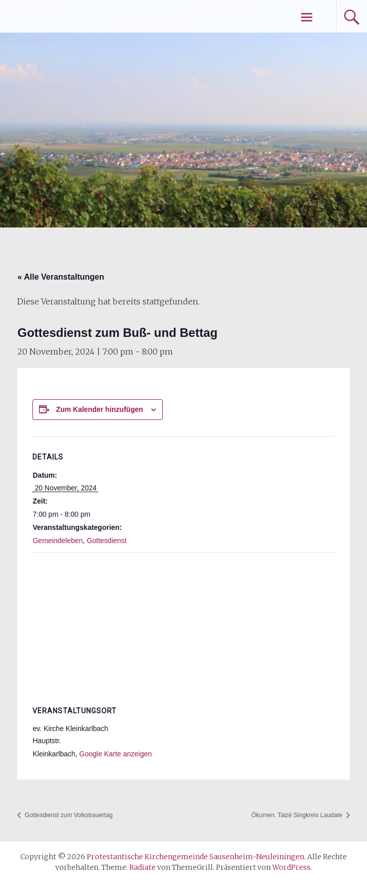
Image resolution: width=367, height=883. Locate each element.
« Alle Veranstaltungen (60, 277)
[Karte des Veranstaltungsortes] (183, 626)
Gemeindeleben (57, 540)
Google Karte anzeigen (115, 754)
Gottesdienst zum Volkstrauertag (68, 815)
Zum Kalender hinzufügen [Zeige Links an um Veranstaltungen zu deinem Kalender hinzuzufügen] (99, 409)
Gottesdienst (107, 540)
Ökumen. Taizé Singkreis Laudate (297, 815)
